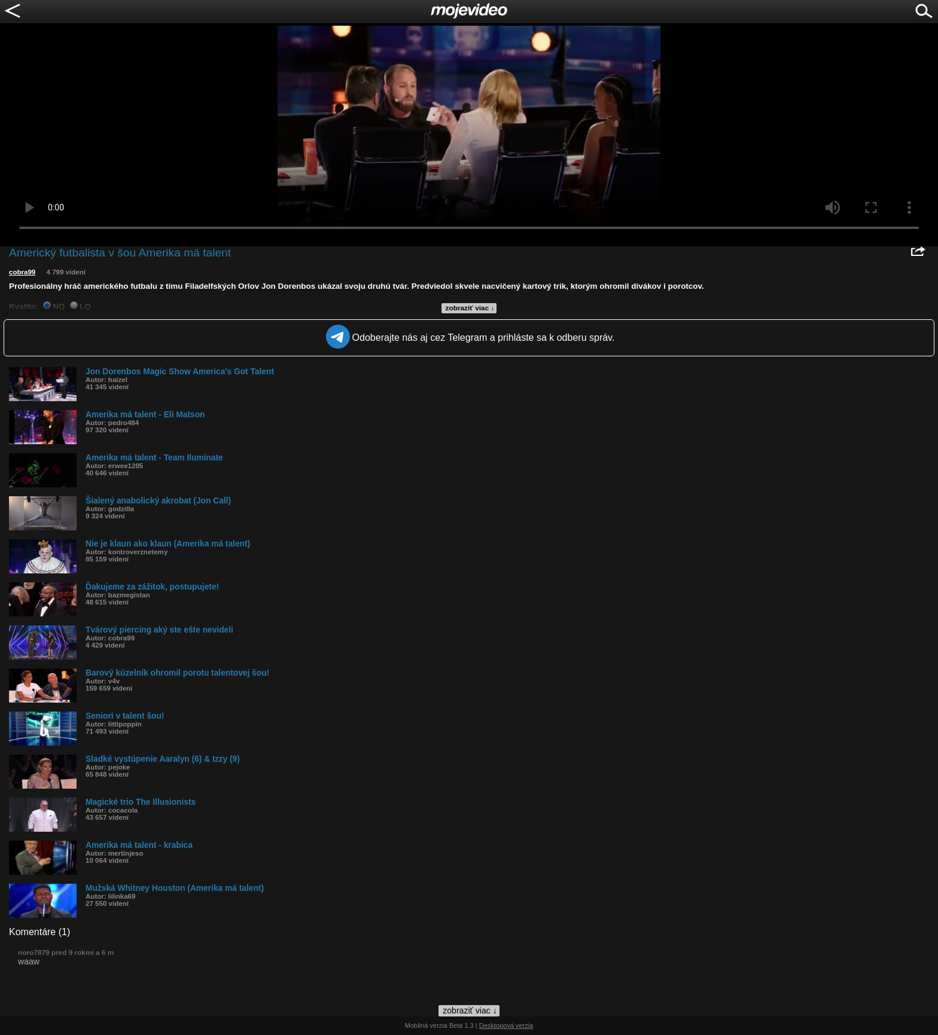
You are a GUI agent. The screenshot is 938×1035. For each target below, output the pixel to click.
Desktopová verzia (506, 1025)
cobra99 (22, 272)
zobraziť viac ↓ (470, 308)
